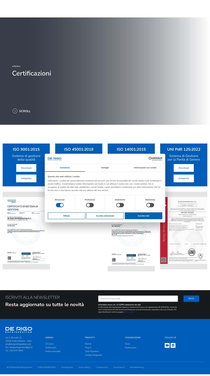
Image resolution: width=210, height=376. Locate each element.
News (127, 345)
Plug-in (88, 349)
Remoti (88, 345)
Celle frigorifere (92, 353)
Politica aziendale (53, 353)
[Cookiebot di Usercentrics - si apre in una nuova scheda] (150, 159)
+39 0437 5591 (16, 352)
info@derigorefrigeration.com (18, 345)
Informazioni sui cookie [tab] (145, 167)
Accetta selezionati (105, 216)
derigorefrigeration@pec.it (21, 349)
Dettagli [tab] (105, 167)
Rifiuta (66, 216)
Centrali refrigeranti (93, 356)
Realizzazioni (130, 349)
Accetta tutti (143, 216)
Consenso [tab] (65, 167)
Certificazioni (50, 349)
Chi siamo (49, 345)
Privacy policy (129, 314)
